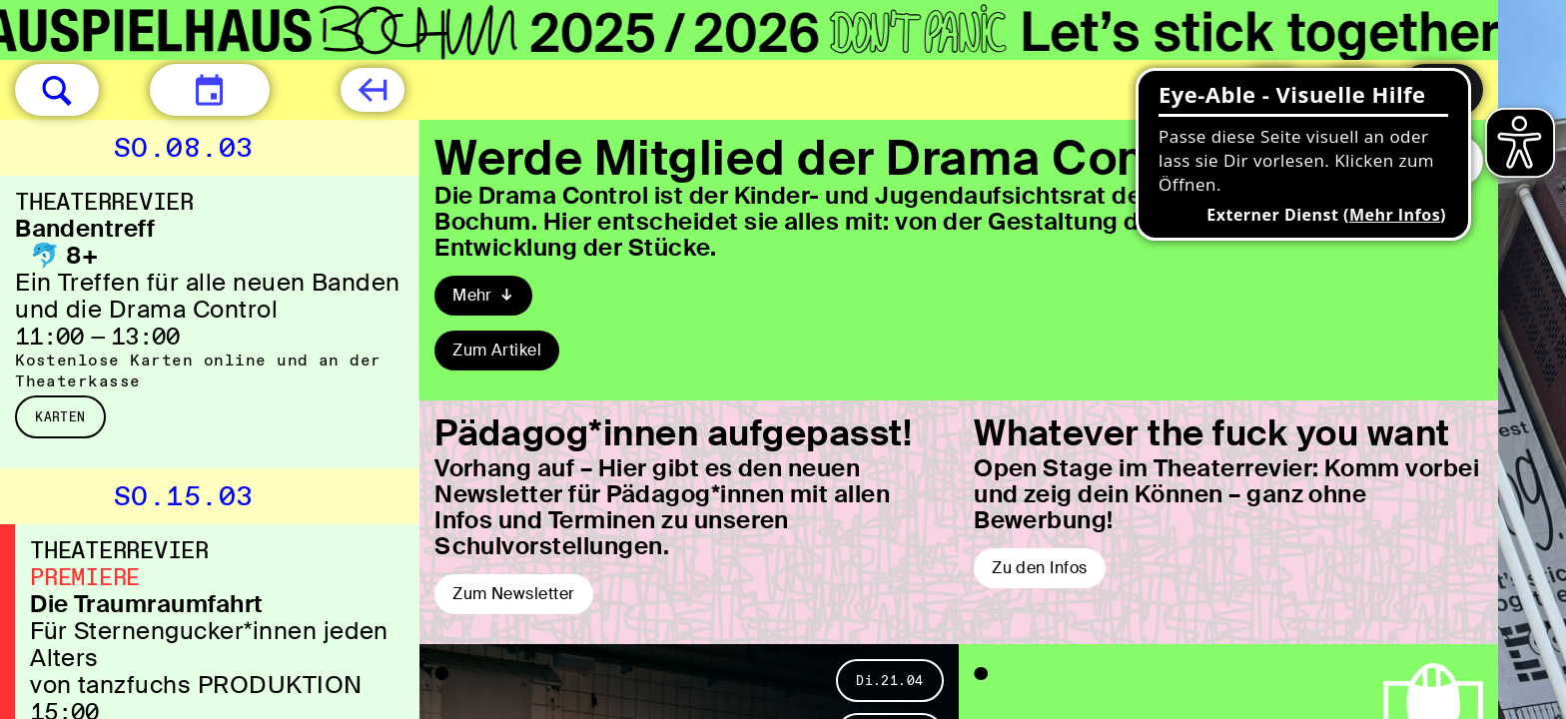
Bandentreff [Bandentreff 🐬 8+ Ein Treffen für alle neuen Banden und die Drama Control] (85, 228)
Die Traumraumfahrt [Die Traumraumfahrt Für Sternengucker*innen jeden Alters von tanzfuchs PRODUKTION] (147, 603)
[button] (57, 90)
